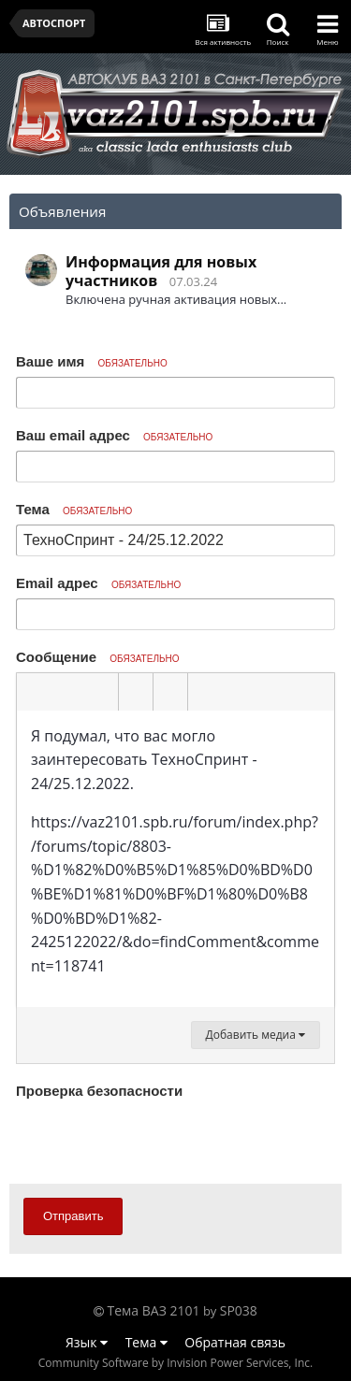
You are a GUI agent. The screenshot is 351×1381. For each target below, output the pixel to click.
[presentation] (158, 1140)
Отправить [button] (73, 1216)
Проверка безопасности (99, 1091)
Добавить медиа (255, 1035)
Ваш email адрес (114, 435)
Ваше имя (92, 361)
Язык (87, 1342)
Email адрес (98, 583)
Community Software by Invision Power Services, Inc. (175, 1363)
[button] (34, 692)
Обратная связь (234, 1342)
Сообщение (98, 657)
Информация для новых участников (161, 271)
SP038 (238, 1310)
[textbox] (175, 859)
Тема (74, 509)
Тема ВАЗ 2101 (154, 1310)
